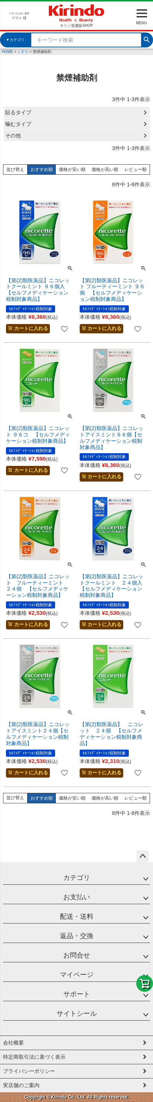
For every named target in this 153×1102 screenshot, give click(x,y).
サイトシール (77, 1013)
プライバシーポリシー (29, 1071)
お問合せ (76, 955)
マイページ (76, 974)
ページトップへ (143, 856)
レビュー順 (135, 169)
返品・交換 (76, 936)
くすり (22, 52)
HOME (7, 52)
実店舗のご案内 (21, 1085)
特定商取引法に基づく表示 (34, 1057)
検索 (146, 38)
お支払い (76, 897)
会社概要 (13, 1043)
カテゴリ (76, 877)
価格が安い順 (72, 169)
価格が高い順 (105, 169)
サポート (76, 994)
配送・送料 (76, 916)
